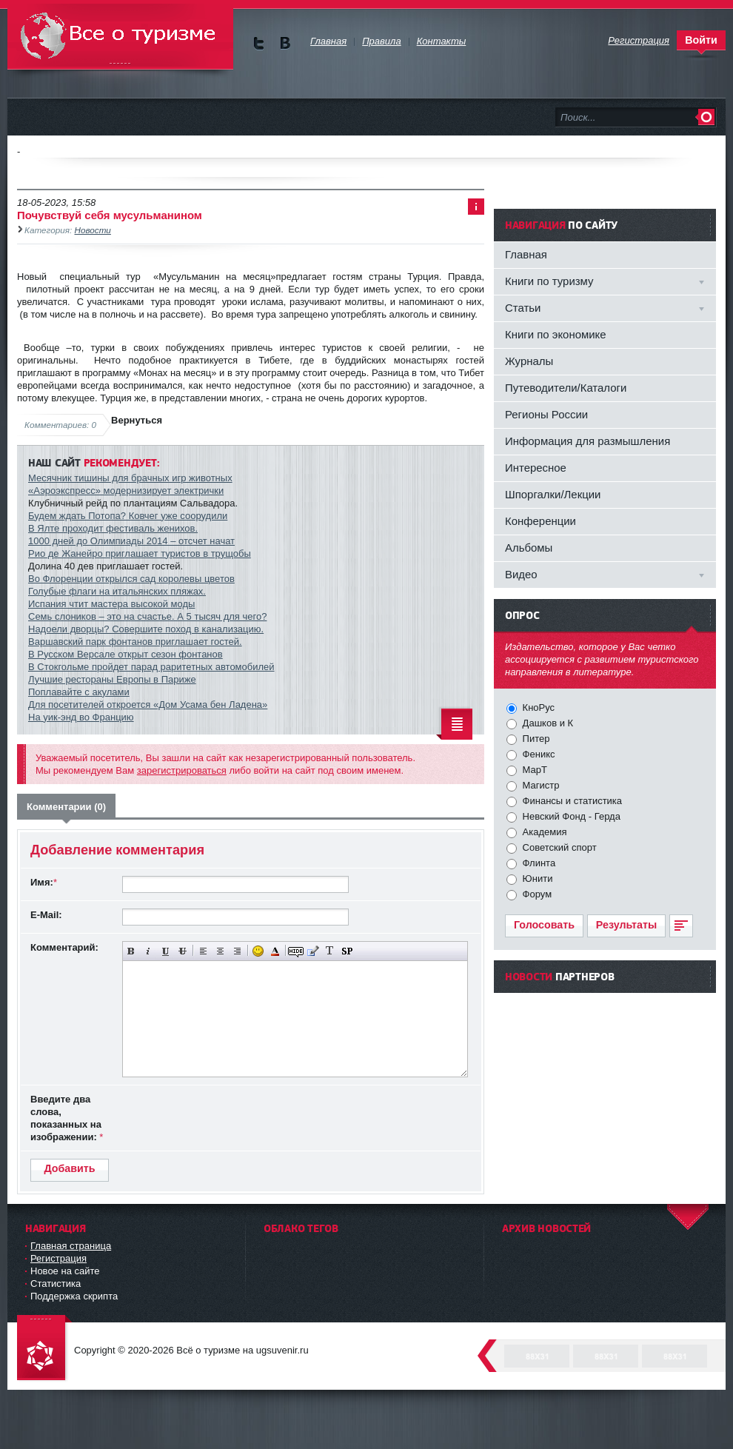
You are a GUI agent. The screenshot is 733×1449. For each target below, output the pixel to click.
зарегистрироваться (182, 770)
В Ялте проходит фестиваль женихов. (113, 528)
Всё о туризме (120, 37)
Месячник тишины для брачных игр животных (130, 477)
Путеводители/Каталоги (565, 387)
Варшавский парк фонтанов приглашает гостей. (135, 641)
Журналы (529, 361)
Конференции (540, 521)
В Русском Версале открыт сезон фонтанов (125, 654)
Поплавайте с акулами (79, 691)
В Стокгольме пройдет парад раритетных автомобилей (151, 666)
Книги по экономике (555, 334)
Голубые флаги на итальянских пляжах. (117, 591)
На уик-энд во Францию (81, 717)
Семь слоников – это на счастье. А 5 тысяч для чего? (147, 616)
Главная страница (70, 1245)
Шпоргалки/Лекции (552, 494)
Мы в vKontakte (285, 43)
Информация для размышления (587, 441)
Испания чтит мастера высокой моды (111, 603)
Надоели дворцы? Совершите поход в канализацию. (146, 629)
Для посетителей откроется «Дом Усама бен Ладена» (147, 704)
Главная (526, 254)
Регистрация (58, 1258)
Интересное (535, 467)
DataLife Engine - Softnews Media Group (44, 1348)
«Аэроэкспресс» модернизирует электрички (126, 490)
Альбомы (528, 547)
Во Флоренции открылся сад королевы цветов (131, 578)
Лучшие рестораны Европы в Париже (112, 679)
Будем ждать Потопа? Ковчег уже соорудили (127, 515)
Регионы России (546, 414)
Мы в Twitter (259, 43)
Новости (93, 230)
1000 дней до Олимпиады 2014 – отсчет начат (131, 540)
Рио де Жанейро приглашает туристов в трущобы (139, 553)
